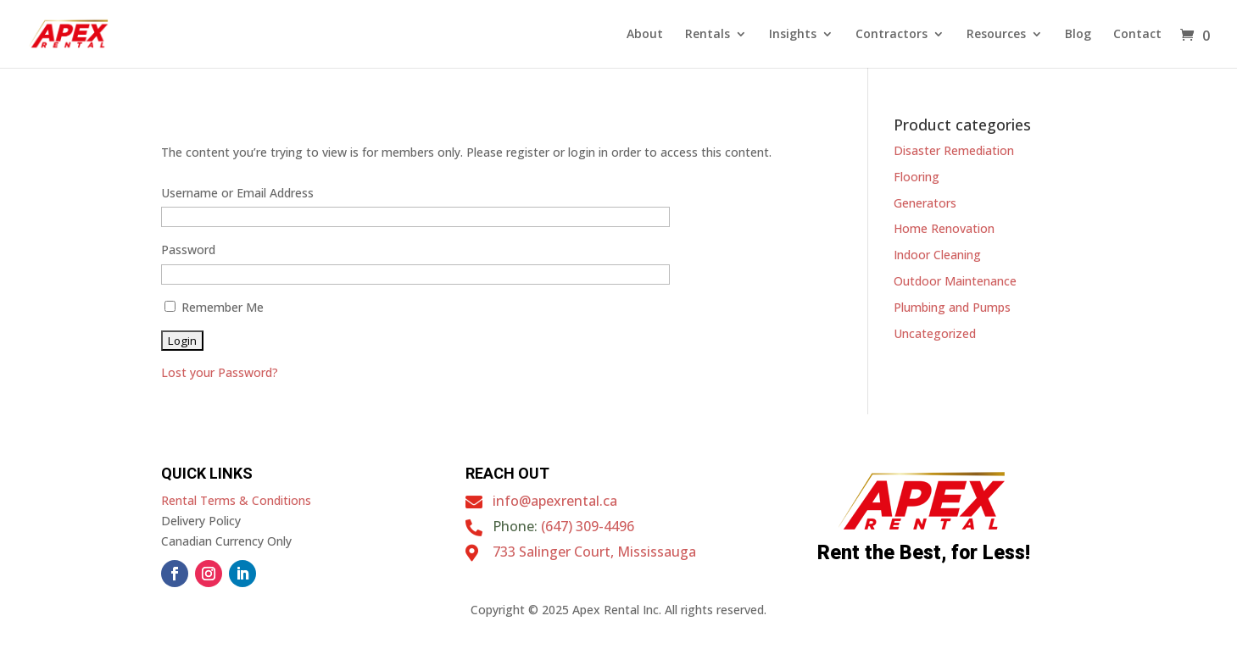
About (645, 35)
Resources (996, 35)
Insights (792, 35)
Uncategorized (935, 333)
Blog (1078, 35)
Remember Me (214, 307)
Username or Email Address (237, 193)
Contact (1137, 35)
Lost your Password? (219, 372)
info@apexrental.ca (555, 500)
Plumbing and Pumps (952, 307)
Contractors (891, 35)
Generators (925, 203)
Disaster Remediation (954, 150)
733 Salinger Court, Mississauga (594, 551)
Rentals (707, 35)
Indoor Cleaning (937, 255)
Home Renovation (944, 228)
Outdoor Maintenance (955, 281)
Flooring (916, 177)
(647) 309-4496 (587, 526)
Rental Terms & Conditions (236, 500)
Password (188, 249)
